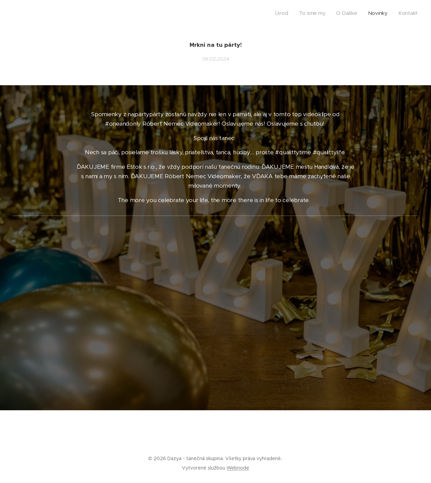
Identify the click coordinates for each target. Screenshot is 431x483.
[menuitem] (376, 13)
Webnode (238, 468)
